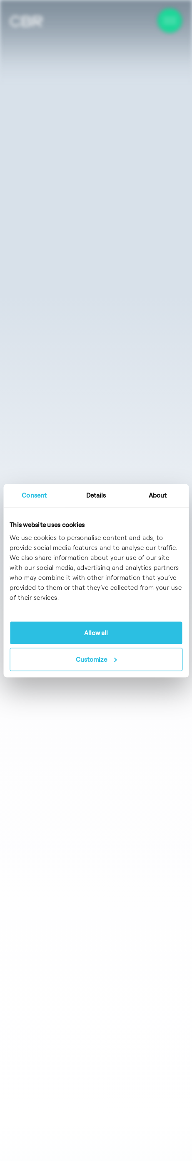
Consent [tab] (34, 495)
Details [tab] (96, 495)
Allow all (96, 633)
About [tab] (158, 495)
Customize (96, 659)
